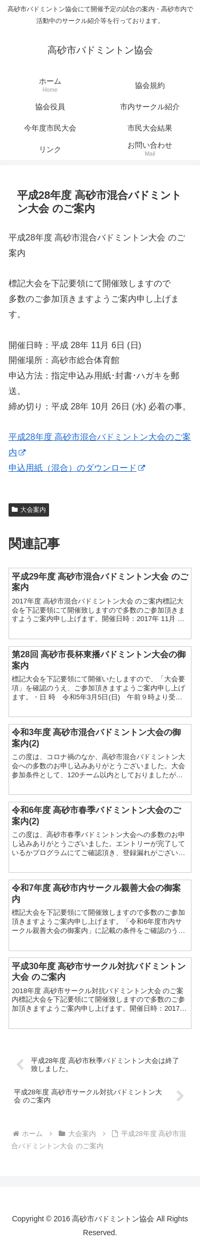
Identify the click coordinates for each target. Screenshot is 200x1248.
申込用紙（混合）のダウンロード (77, 467)
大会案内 (29, 509)
